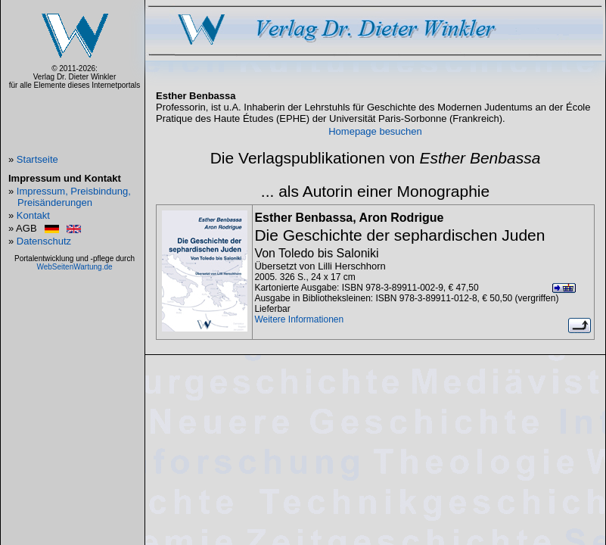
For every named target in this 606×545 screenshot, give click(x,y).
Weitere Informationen (298, 319)
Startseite (37, 159)
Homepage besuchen (375, 131)
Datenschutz (44, 241)
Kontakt (33, 215)
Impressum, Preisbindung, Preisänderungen (74, 196)
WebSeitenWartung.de (74, 267)
